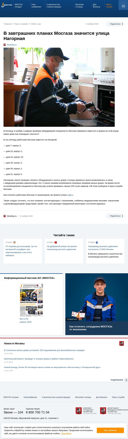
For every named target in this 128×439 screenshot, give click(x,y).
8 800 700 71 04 (37, 412)
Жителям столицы (83, 397)
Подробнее (66, 433)
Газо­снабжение (30, 397)
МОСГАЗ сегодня (11, 397)
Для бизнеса (101, 397)
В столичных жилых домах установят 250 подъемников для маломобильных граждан (44, 350)
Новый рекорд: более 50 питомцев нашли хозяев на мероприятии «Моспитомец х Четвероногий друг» (52, 367)
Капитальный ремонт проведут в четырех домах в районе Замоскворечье (39, 359)
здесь (70, 195)
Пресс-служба (118, 397)
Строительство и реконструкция (56, 397)
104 (20, 412)
